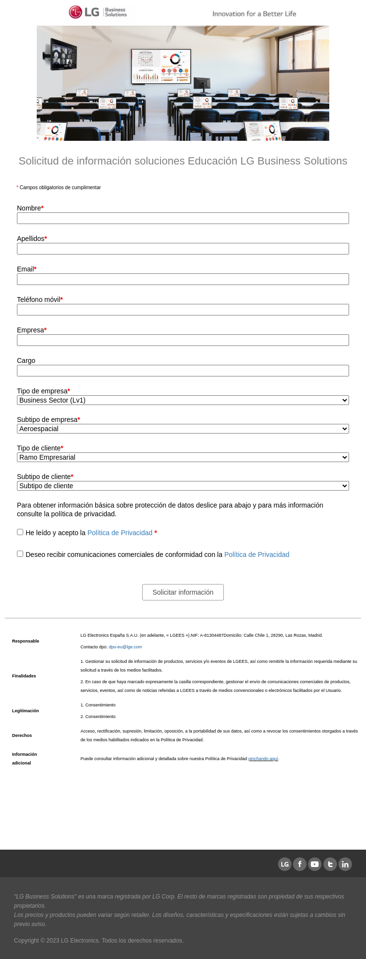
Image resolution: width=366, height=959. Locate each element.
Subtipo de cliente (45, 476)
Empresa (31, 330)
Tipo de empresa (43, 391)
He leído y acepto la (91, 533)
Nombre (30, 208)
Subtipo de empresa (48, 419)
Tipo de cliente (40, 448)
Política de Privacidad (121, 533)
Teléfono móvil (40, 299)
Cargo (26, 360)
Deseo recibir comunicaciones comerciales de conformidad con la (158, 554)
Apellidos (32, 238)
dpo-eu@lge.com (125, 646)
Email (26, 269)
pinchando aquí (263, 758)
